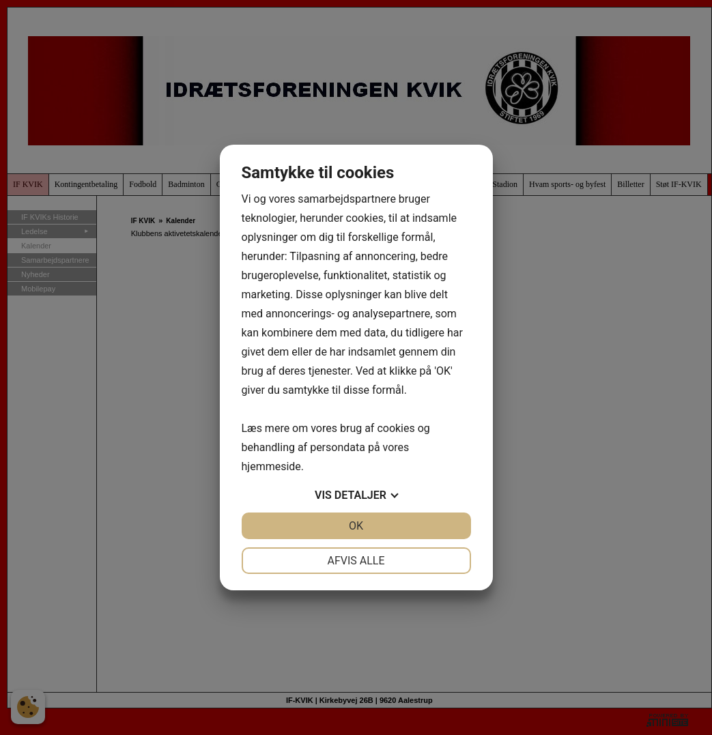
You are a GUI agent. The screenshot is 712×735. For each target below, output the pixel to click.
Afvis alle (355, 560)
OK (356, 525)
